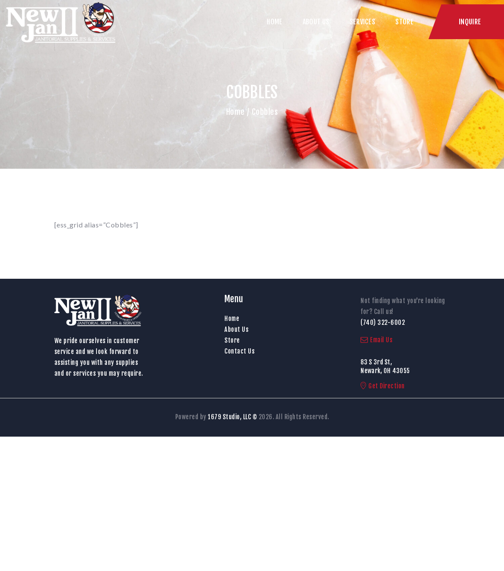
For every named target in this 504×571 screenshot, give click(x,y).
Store (232, 340)
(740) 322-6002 (382, 322)
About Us (236, 329)
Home (235, 112)
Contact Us (239, 351)
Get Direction (382, 386)
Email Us (376, 340)
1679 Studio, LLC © (232, 417)
